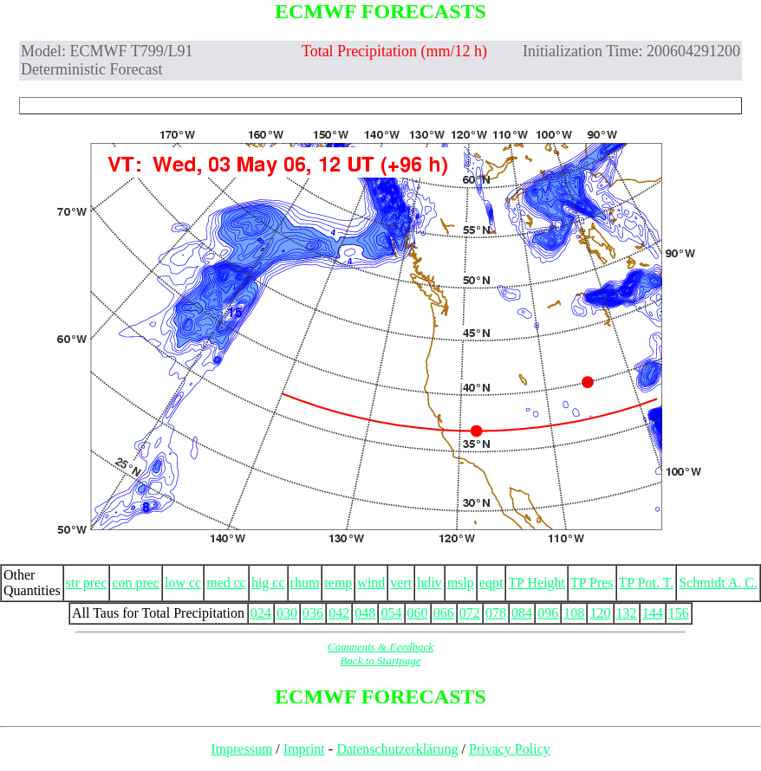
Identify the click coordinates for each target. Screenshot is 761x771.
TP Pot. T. (646, 582)
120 (599, 613)
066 (443, 613)
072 (469, 613)
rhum (305, 582)
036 (312, 613)
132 (626, 613)
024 (260, 613)
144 (652, 613)
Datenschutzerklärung (397, 749)
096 (547, 613)
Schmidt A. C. (718, 582)
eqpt (491, 582)
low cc (183, 582)
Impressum (241, 749)
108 (573, 613)
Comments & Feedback (380, 646)
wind (371, 582)
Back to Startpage (380, 660)
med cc (226, 582)
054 (390, 613)
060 (417, 613)
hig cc (268, 582)
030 (286, 613)
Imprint (304, 749)
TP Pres (592, 582)
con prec (135, 582)
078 (495, 613)
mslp (460, 582)
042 (338, 613)
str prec (86, 582)
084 (521, 613)
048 (364, 613)
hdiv (429, 582)
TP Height (536, 582)
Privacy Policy (509, 749)
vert (401, 582)
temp (338, 582)
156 (678, 613)
